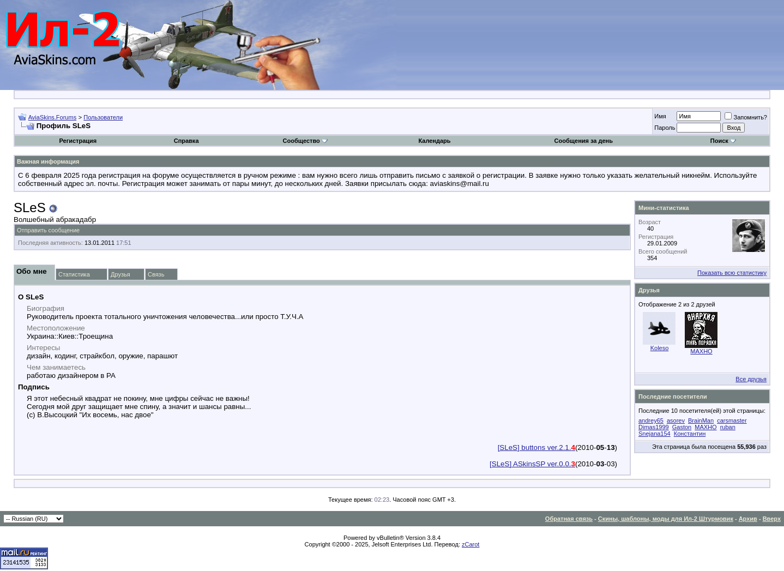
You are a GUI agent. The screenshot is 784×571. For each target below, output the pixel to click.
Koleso (659, 348)
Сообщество (305, 140)
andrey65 (651, 420)
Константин (689, 433)
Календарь (434, 140)
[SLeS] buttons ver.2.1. (536, 447)
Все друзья (751, 379)
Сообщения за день (583, 140)
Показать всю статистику (732, 272)
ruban (727, 427)
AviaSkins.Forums (52, 117)
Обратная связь (569, 518)
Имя (660, 116)
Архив (748, 518)
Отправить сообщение (48, 230)
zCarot (470, 544)
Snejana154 (654, 433)
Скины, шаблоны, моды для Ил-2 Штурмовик (665, 518)
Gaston (681, 427)
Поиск (723, 140)
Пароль (664, 127)
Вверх (772, 518)
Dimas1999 (653, 427)
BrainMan (701, 420)
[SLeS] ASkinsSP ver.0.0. (532, 464)
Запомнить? (746, 117)
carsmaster (731, 420)
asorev (676, 420)
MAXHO (701, 351)
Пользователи (103, 117)
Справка (186, 140)
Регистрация (78, 140)
